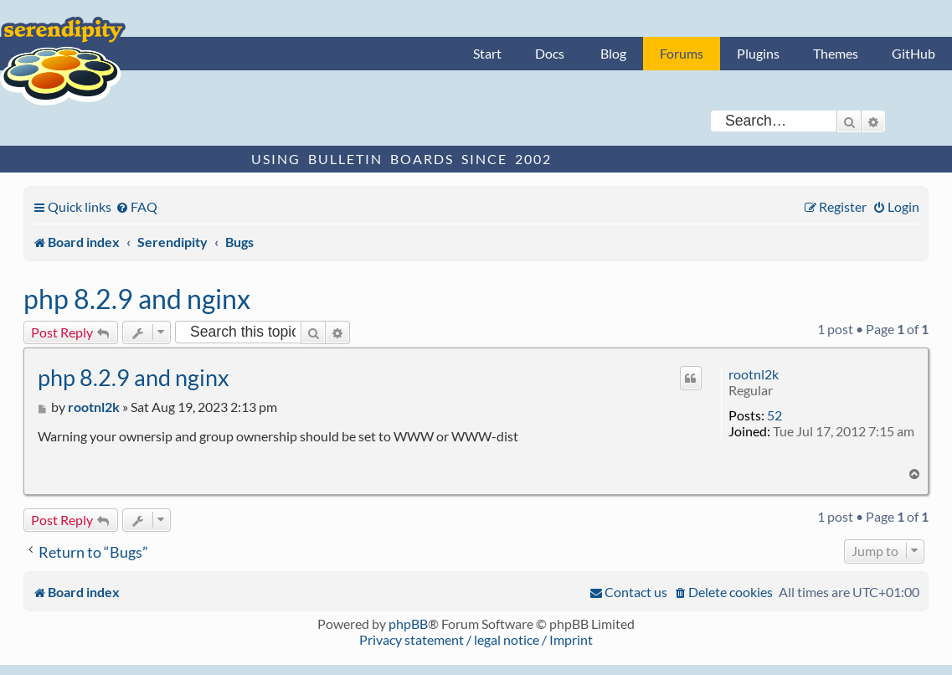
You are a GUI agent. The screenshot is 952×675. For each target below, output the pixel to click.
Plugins (758, 53)
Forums (681, 53)
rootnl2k (753, 374)
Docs (549, 53)
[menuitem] (136, 206)
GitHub (913, 53)
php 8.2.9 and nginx (136, 298)
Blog (613, 53)
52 (774, 415)
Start (487, 53)
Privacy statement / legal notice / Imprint (476, 639)
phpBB (408, 623)
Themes (835, 53)
